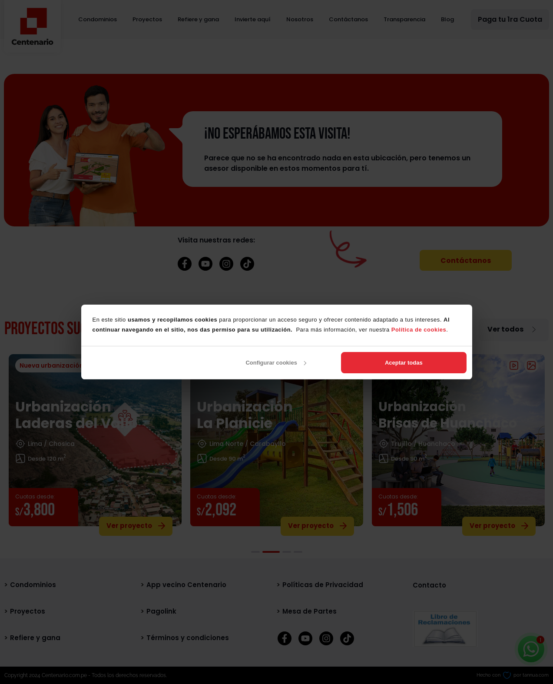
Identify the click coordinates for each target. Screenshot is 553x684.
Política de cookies (419, 329)
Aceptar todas (404, 362)
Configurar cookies (275, 362)
